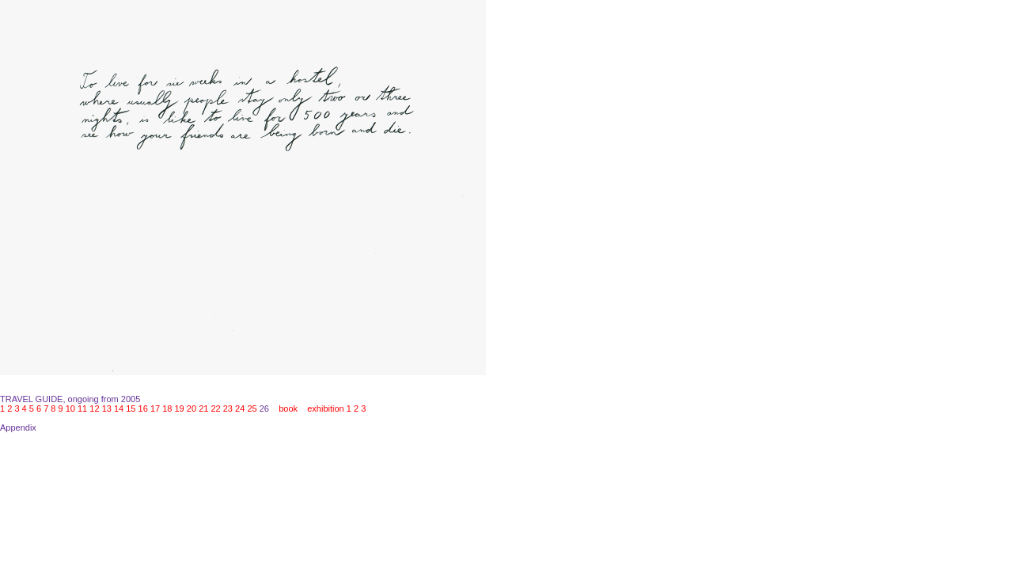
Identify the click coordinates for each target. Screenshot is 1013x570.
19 (179, 408)
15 (130, 408)
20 (191, 408)
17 (155, 408)
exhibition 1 (329, 408)
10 (70, 408)
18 (167, 408)
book (288, 408)
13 (107, 408)
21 (203, 408)
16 (143, 408)
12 (94, 408)
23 (228, 408)
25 (251, 408)
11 (82, 408)
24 (240, 408)
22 (215, 408)
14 (118, 408)
